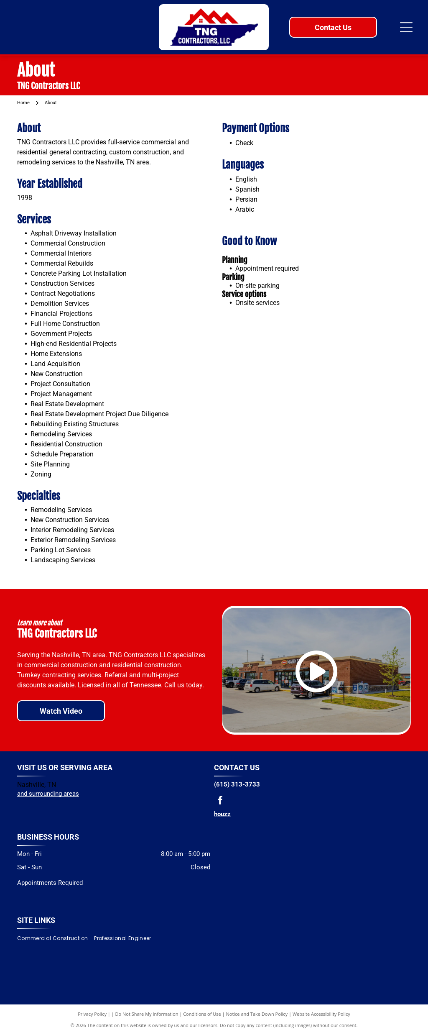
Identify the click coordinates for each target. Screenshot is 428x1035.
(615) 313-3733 (237, 784)
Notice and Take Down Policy (257, 1014)
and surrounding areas (48, 793)
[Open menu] (406, 27)
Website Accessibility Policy (321, 1014)
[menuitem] (55, 938)
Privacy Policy (92, 1014)
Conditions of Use (202, 1014)
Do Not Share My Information (146, 1014)
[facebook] (220, 801)
